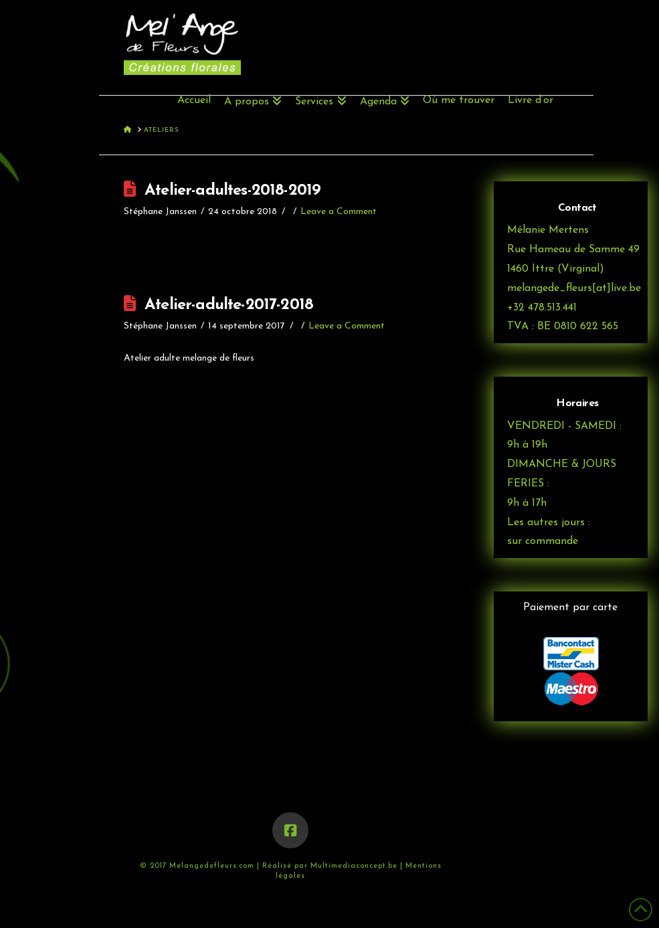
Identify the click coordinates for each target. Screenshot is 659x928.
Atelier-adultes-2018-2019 (232, 191)
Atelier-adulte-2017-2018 (229, 305)
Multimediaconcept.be (355, 866)
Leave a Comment (338, 212)
